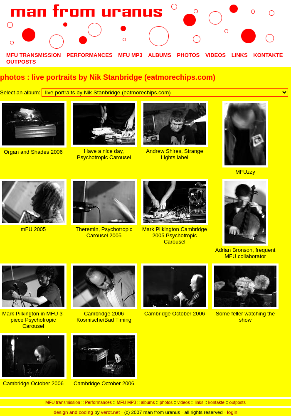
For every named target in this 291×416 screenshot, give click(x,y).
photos (188, 55)
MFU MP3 (130, 55)
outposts (21, 62)
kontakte (268, 55)
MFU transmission (33, 55)
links (240, 55)
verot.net (110, 412)
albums (159, 55)
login (232, 412)
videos (215, 55)
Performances (90, 55)
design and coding (73, 412)
